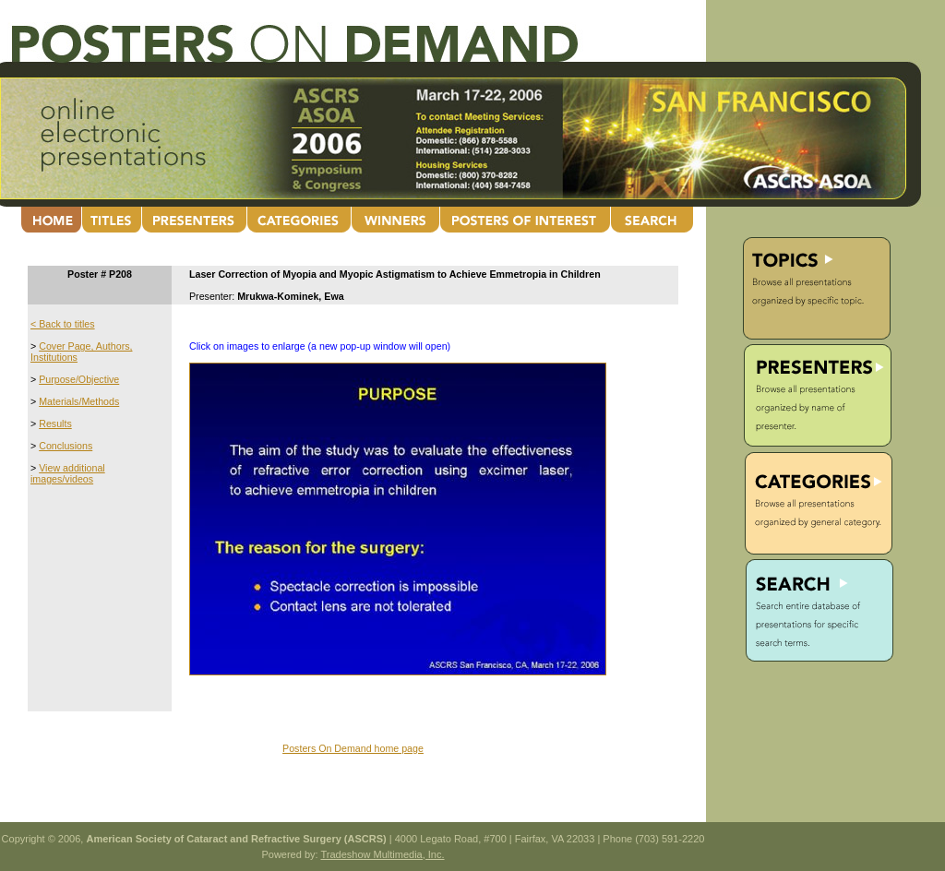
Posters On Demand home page (353, 748)
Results (55, 423)
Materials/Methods (79, 401)
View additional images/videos (67, 473)
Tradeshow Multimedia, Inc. (382, 854)
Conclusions (65, 445)
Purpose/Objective (79, 379)
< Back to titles (62, 323)
